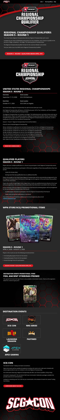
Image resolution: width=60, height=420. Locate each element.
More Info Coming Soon (12, 146)
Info (41, 1)
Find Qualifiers (49, 1)
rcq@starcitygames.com (9, 198)
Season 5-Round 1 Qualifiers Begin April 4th (18, 265)
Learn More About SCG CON (13, 386)
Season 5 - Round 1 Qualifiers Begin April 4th (25, 54)
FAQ (55, 1)
